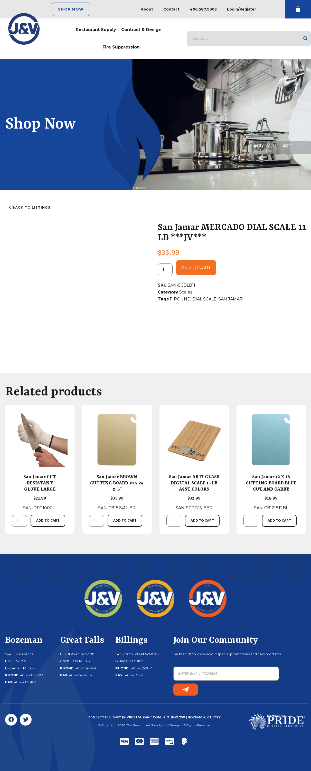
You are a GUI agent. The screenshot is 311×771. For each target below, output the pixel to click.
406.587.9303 (203, 9)
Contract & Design (141, 29)
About (147, 9)
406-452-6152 (85, 668)
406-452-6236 (80, 675)
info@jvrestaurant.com (137, 717)
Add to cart (196, 267)
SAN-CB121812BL (271, 461)
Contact (171, 9)
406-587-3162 (25, 682)
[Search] (305, 38)
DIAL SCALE (204, 299)
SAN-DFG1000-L (40, 461)
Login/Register (241, 9)
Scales (185, 292)
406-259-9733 (136, 675)
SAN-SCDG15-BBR (194, 461)
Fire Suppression (121, 47)
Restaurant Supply (96, 29)
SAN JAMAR (230, 299)
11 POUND (180, 299)
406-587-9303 (31, 675)
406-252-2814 (141, 668)
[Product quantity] (165, 269)
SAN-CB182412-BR (117, 461)
